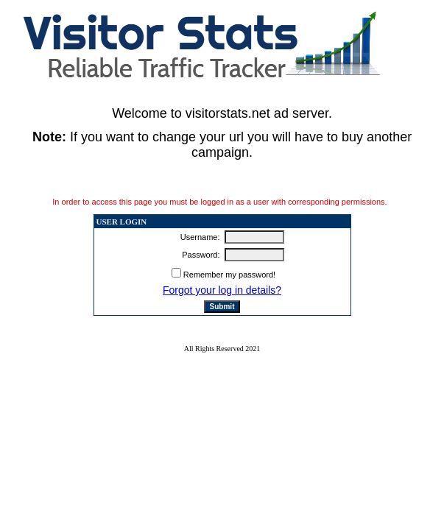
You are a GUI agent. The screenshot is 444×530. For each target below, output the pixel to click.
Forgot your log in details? (222, 290)
